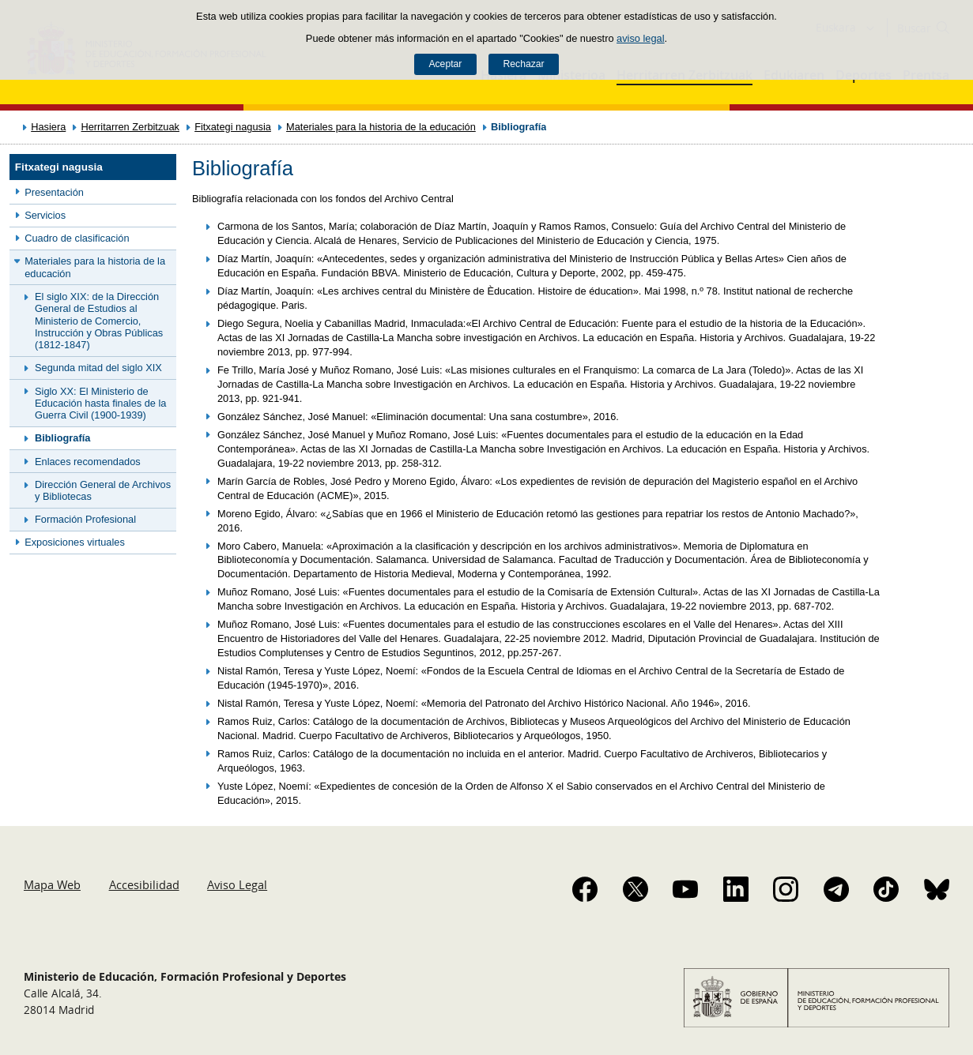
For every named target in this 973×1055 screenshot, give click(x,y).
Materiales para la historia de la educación (381, 127)
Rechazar (524, 63)
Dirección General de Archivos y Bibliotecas (103, 490)
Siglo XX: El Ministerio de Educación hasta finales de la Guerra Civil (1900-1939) (100, 403)
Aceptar (445, 63)
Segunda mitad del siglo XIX (98, 368)
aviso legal (640, 38)
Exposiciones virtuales (75, 542)
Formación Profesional (85, 519)
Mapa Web (52, 884)
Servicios (45, 215)
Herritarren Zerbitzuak (130, 127)
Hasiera (48, 127)
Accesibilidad (144, 884)
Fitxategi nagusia (232, 127)
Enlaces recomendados (88, 461)
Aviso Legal (237, 884)
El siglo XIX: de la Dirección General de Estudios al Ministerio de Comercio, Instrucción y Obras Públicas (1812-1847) (99, 321)
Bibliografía (62, 438)
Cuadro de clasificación (77, 238)
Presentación (54, 192)
